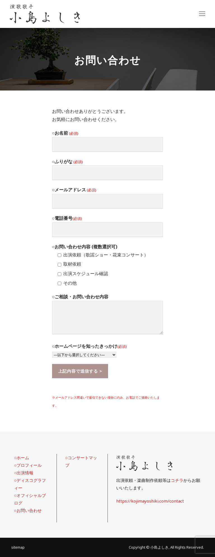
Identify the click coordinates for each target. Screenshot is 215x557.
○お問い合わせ (28, 510)
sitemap (18, 547)
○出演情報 (23, 472)
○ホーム (21, 457)
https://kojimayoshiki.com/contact (150, 501)
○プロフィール (28, 465)
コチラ (177, 480)
